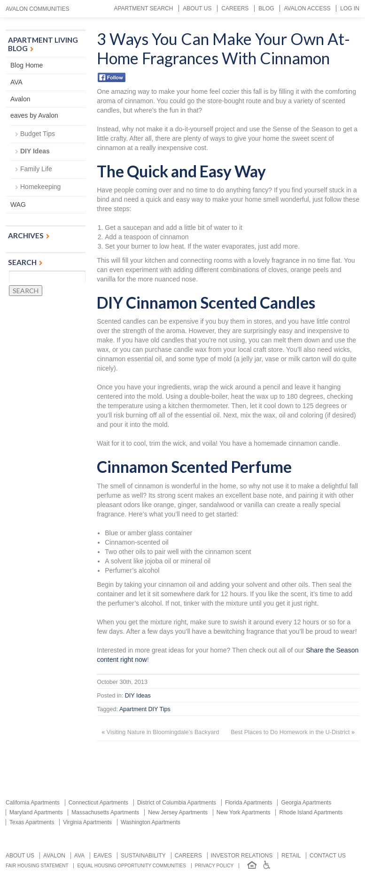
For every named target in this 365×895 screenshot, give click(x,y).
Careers (235, 8)
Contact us (328, 855)
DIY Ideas (138, 695)
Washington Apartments (150, 822)
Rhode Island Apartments (310, 812)
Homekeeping (40, 186)
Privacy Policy (214, 865)
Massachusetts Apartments (105, 812)
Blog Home (26, 65)
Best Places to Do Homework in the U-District (290, 732)
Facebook (111, 77)
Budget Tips (37, 133)
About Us (197, 8)
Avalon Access (307, 8)
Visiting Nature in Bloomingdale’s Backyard (163, 732)
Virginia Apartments (87, 822)
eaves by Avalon (34, 115)
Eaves (102, 855)
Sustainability (143, 855)
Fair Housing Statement (37, 865)
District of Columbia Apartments (176, 802)
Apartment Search (143, 8)
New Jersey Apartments (178, 812)
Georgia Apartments (306, 802)
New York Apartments (244, 812)
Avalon (20, 99)
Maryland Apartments (35, 812)
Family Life (36, 169)
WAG (18, 204)
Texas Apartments (31, 822)
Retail (291, 855)
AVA (16, 82)
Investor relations (242, 855)
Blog (266, 8)
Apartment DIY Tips (145, 709)
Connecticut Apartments (98, 802)
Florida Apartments (248, 802)
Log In (349, 8)
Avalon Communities (38, 9)
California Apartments (33, 802)
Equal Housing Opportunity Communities (131, 865)
